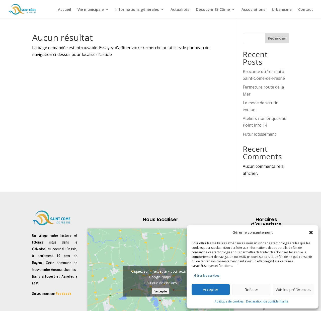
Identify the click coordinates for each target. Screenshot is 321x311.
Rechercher (277, 38)
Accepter (210, 289)
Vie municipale (90, 10)
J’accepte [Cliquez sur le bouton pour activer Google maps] (160, 291)
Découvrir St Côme (213, 10)
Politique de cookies (229, 301)
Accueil (64, 10)
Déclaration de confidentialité (267, 301)
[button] (310, 232)
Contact (305, 10)
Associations (253, 10)
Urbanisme (282, 10)
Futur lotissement (259, 134)
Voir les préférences (293, 289)
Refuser (251, 289)
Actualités (180, 10)
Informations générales (137, 10)
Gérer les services (206, 275)
